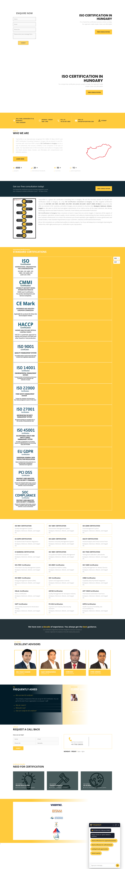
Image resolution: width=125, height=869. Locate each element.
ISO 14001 (55, 204)
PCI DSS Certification (56, 604)
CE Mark (98, 204)
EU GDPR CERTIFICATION (23, 539)
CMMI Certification (89, 578)
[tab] (37, 695)
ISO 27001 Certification (23, 565)
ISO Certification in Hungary (49, 143)
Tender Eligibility (55, 786)
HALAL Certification (21, 591)
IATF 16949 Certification (91, 591)
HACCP (89, 204)
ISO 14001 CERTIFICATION (57, 526)
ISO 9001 (48, 204)
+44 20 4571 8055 (65, 121)
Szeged (40, 208)
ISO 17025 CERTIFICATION (91, 552)
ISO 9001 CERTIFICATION (23, 526)
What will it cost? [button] (19, 708)
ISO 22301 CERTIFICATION (57, 539)
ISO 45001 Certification (56, 565)
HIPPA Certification (89, 604)
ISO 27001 (69, 204)
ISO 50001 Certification (23, 578)
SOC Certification (55, 578)
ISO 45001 (62, 204)
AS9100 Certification (56, 591)
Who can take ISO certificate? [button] (23, 695)
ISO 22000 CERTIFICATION (91, 526)
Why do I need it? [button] (19, 705)
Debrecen (103, 206)
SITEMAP (104, 120)
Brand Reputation (23, 786)
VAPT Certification (21, 604)
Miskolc (109, 206)
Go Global (87, 786)
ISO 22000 (76, 204)
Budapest (97, 206)
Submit (23, 43)
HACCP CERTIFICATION (90, 539)
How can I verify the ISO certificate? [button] (25, 711)
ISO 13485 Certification (90, 565)
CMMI (93, 204)
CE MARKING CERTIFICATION (24, 552)
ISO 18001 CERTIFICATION (57, 552)
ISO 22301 (83, 204)
